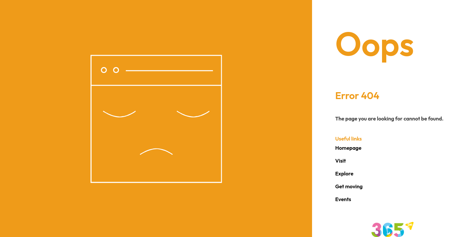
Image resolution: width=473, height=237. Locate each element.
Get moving (349, 186)
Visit (340, 160)
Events (343, 199)
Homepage (348, 148)
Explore (344, 173)
